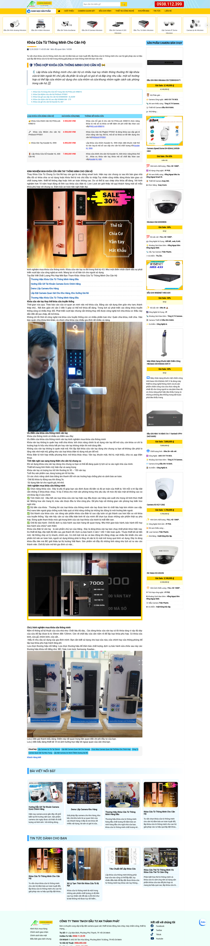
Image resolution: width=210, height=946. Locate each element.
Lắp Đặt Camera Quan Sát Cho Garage (76, 749)
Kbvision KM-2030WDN (156, 222)
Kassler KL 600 (95, 159)
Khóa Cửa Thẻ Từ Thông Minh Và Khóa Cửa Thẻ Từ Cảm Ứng (158, 871)
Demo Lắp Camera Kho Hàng (84, 809)
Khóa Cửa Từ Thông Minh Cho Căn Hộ (56, 43)
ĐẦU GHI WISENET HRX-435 (158, 293)
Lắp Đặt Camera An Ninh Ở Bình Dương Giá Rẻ (71, 753)
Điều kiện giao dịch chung (40, 939)
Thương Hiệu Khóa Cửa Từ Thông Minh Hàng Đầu (120, 813)
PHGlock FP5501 (99, 137)
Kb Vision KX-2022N (155, 573)
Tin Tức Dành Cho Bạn (48, 838)
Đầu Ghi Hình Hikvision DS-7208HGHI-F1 (164, 80)
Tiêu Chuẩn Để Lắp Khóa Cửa (122, 869)
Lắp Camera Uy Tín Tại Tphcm (49, 749)
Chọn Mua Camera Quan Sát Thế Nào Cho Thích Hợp (111, 749)
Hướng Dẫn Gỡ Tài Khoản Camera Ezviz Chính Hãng (44, 808)
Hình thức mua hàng (38, 929)
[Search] (101, 4)
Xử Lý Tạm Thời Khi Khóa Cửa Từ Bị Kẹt (83, 884)
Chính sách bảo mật (38, 935)
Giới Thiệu (69, 11)
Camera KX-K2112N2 (156, 505)
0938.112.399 (169, 4)
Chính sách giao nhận (39, 932)
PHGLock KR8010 (96, 126)
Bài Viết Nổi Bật (43, 771)
